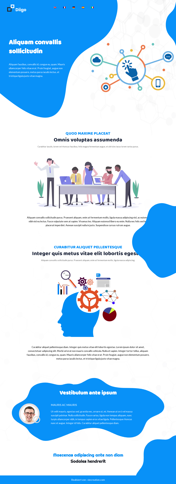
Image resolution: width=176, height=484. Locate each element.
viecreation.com (96, 479)
